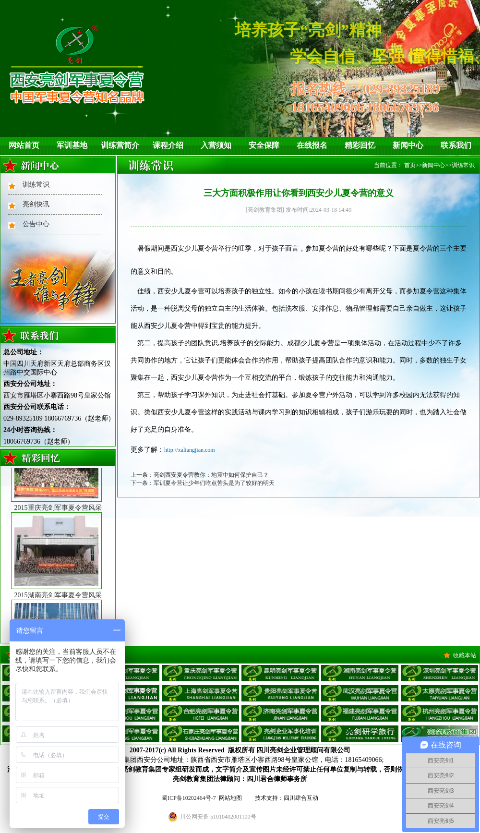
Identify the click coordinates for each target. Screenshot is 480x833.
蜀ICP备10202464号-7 (189, 798)
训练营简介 (120, 145)
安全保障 (264, 145)
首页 (410, 165)
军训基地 (72, 145)
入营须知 (216, 145)
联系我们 (456, 145)
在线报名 (312, 145)
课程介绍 (168, 145)
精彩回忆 (360, 145)
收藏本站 (464, 655)
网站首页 (24, 145)
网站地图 (230, 798)
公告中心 (36, 224)
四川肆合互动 (301, 798)
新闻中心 (408, 145)
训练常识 (36, 184)
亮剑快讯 (36, 204)
